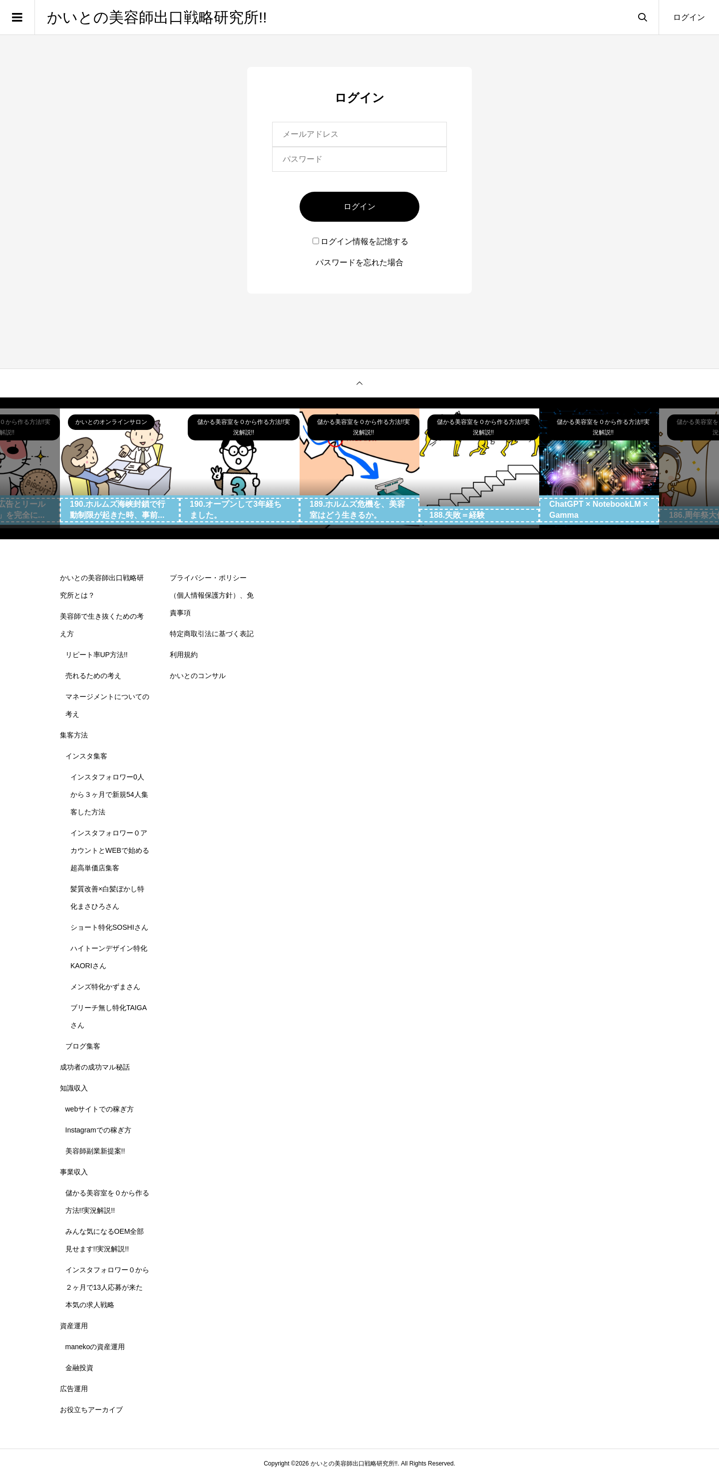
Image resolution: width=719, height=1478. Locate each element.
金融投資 (79, 1368)
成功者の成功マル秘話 (95, 1067)
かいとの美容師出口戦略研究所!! (157, 17)
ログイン (689, 17)
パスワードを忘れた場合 (359, 262)
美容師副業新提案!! (95, 1151)
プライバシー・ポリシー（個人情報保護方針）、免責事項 (212, 595)
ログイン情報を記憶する (360, 241)
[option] (120, 468)
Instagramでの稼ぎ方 (98, 1130)
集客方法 (74, 735)
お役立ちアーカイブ (91, 1410)
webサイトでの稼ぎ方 (99, 1109)
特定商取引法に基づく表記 (212, 634)
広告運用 (74, 1389)
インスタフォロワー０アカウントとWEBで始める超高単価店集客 (109, 850)
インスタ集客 (86, 756)
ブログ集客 (82, 1046)
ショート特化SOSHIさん (109, 927)
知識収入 (74, 1088)
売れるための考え (93, 676)
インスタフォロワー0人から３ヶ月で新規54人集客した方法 (109, 794)
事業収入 (74, 1172)
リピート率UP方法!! (96, 655)
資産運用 (74, 1326)
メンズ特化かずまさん (105, 987)
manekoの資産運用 (95, 1347)
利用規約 (184, 655)
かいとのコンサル (198, 676)
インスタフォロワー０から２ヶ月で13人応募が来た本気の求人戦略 (107, 1287)
